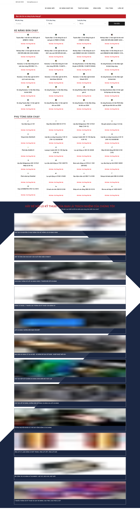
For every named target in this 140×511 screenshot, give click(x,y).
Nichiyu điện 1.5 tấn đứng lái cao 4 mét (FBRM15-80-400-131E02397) (84, 52)
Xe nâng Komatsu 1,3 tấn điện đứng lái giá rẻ (56, 91)
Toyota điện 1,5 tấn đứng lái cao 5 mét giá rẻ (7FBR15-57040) (56, 39)
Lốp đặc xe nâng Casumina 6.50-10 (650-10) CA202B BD (112, 138)
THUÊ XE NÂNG (83, 8)
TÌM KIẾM (117, 23)
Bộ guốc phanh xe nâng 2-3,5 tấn (112, 124)
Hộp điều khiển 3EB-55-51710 (56, 124)
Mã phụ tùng (19, 20)
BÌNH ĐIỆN (97, 8)
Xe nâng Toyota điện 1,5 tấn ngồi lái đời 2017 (28, 104)
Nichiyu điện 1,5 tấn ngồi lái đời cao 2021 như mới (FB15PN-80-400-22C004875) (56, 52)
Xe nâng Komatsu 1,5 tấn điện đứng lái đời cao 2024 (84, 104)
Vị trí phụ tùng (50, 20)
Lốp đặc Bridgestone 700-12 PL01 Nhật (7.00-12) (84, 125)
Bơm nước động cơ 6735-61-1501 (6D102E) (84, 164)
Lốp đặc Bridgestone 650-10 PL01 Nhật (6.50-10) (28, 164)
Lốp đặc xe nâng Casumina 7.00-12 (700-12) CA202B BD (56, 138)
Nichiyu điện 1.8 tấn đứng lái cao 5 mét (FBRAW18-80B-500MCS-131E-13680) (111, 52)
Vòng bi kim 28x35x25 (28, 137)
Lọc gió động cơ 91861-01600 (56, 176)
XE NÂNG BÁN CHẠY (26, 30)
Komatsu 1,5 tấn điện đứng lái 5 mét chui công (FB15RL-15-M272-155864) (56, 65)
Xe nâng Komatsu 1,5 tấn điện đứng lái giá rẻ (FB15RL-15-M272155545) (84, 65)
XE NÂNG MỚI (50, 8)
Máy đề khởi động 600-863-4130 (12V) (112, 151)
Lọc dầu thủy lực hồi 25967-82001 (112, 163)
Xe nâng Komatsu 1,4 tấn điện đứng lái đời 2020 (28, 91)
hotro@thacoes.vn (32, 2)
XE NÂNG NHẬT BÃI (66, 8)
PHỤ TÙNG (109, 8)
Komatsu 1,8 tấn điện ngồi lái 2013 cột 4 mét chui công (28, 78)
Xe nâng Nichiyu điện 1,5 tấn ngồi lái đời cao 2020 (56, 104)
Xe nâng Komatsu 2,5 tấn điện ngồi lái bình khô (112, 78)
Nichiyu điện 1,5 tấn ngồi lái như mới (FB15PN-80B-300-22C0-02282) (28, 52)
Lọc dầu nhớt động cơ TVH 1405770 (56, 163)
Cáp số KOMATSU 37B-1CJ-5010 (28, 189)
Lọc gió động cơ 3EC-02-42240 (84, 150)
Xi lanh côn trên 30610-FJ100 (56, 189)
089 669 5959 (20, 2)
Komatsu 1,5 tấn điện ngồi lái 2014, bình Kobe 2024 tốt (56, 78)
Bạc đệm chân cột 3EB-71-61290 (84, 176)
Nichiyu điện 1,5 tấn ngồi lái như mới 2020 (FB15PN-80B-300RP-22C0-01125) (112, 39)
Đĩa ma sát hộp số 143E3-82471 (112, 189)
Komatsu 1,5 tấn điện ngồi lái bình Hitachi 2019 (84, 78)
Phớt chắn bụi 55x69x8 (28, 176)
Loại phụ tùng (81, 20)
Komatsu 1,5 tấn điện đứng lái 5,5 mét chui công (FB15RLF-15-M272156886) (28, 65)
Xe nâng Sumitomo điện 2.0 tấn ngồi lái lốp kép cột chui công (111, 91)
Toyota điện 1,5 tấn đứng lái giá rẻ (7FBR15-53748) (84, 39)
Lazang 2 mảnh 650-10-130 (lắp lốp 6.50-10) (56, 151)
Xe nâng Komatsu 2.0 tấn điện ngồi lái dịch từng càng (112, 65)
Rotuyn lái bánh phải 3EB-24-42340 (112, 176)
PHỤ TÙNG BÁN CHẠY (27, 116)
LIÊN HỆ (121, 8)
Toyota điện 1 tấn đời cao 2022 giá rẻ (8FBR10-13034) (28, 39)
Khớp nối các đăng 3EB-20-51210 (84, 189)
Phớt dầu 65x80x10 (28, 150)
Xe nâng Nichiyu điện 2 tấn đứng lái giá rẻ (84, 91)
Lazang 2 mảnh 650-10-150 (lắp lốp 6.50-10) (84, 138)
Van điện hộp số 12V (28, 124)
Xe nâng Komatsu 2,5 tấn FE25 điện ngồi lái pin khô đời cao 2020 (112, 104)
